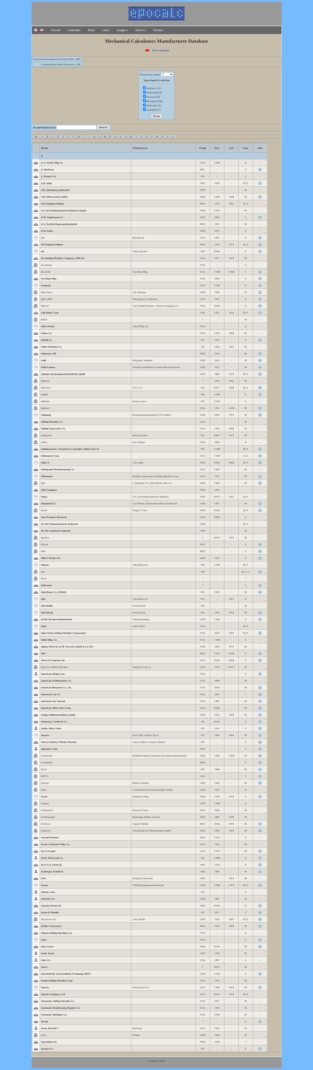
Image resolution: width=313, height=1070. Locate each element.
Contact (158, 30)
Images (121, 30)
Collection (74, 30)
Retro (91, 30)
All (35, 136)
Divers (139, 30)
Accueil (55, 30)
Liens (105, 30)
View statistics (160, 50)
